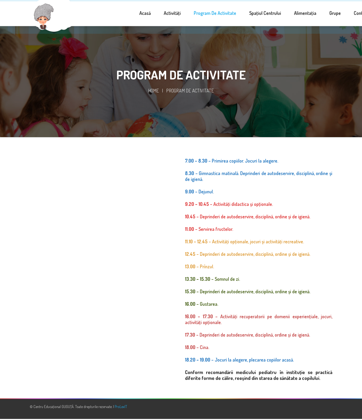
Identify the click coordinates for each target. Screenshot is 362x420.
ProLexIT (121, 407)
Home (153, 92)
